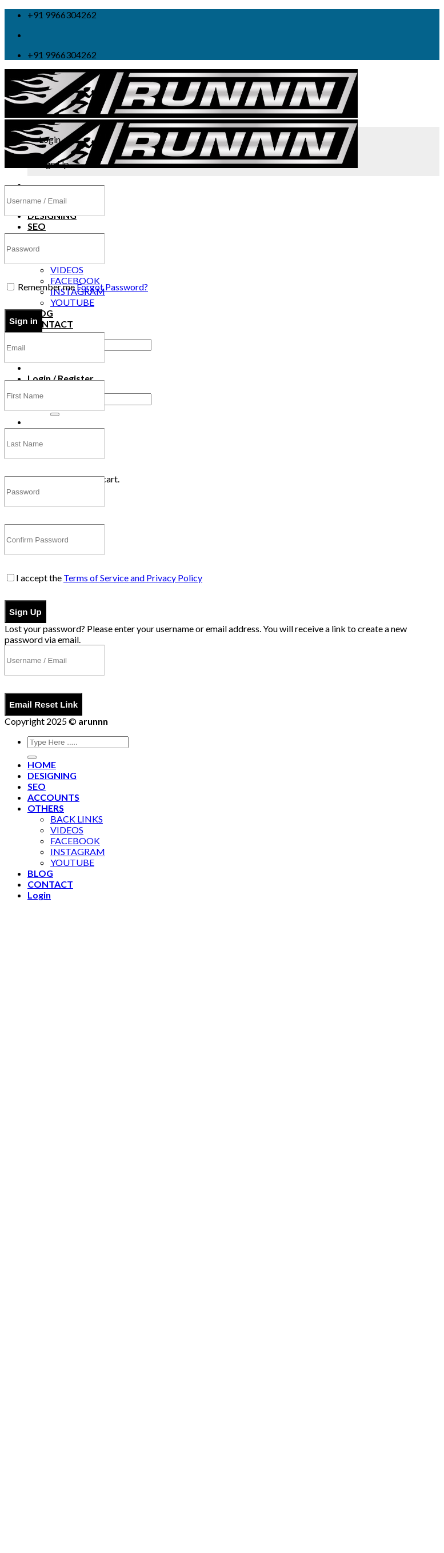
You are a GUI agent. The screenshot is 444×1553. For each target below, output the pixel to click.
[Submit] (54, 414)
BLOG (40, 873)
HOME (41, 764)
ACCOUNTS (53, 797)
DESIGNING (52, 775)
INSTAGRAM (77, 851)
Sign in (23, 321)
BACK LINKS (76, 818)
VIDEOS (66, 269)
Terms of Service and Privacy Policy (132, 577)
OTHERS (45, 808)
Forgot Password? (112, 286)
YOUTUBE (72, 302)
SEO (36, 226)
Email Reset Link (43, 704)
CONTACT (50, 323)
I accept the (104, 577)
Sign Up (25, 612)
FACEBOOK (75, 280)
